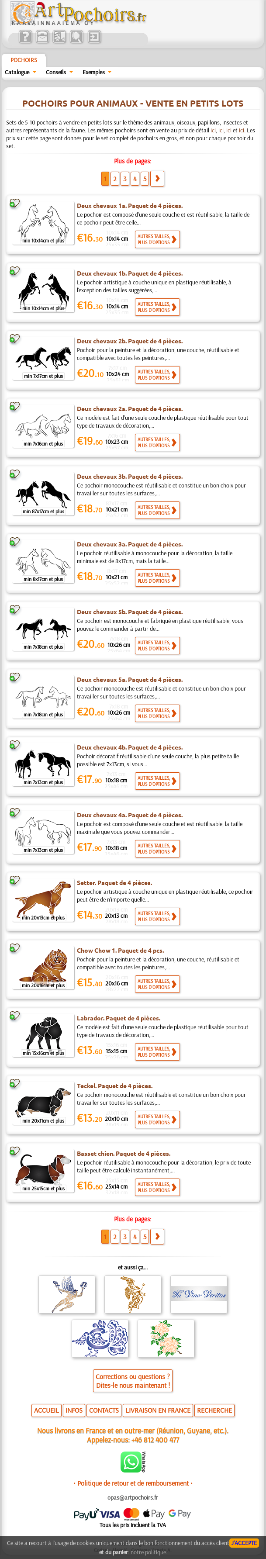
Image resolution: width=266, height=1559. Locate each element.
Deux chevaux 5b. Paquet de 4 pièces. (130, 611)
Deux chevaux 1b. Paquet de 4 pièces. (130, 273)
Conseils (56, 72)
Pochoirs (23, 60)
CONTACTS (104, 1410)
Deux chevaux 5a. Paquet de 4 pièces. (130, 679)
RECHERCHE (214, 1410)
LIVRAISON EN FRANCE (157, 1410)
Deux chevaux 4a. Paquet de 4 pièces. (130, 815)
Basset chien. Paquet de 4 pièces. (123, 1153)
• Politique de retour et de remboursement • (133, 1483)
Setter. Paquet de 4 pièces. (114, 882)
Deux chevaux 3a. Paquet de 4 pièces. (130, 544)
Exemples (94, 72)
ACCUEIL (46, 1410)
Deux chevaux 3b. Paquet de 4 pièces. (130, 476)
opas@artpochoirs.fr (132, 1497)
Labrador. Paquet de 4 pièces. (118, 1018)
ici (213, 130)
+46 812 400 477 (155, 1439)
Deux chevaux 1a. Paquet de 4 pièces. (130, 205)
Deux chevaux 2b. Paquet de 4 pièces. (130, 341)
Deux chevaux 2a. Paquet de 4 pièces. (130, 408)
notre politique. (149, 1552)
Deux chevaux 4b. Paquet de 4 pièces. (130, 747)
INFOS (74, 1410)
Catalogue (17, 72)
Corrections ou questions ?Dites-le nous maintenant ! (133, 1381)
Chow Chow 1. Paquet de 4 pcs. (120, 950)
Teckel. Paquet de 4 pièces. (114, 1085)
